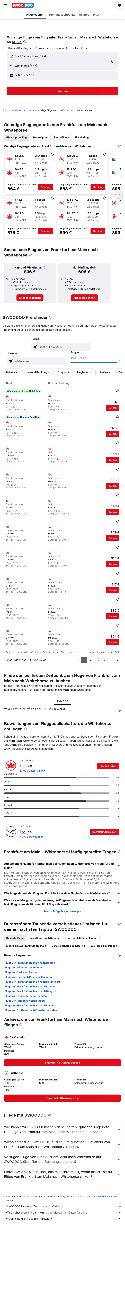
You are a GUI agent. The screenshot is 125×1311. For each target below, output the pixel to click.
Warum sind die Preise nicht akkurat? (64, 1219)
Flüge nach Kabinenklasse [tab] (81, 938)
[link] (29, 297)
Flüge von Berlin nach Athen (21, 972)
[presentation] (24, 41)
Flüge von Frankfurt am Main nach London (30, 1005)
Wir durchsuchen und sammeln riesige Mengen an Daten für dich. (64, 1212)
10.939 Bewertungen (32, 770)
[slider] (119, 362)
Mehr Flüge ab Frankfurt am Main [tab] (26, 945)
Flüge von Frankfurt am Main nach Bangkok (31, 991)
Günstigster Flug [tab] (16, 137)
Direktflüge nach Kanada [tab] (44, 938)
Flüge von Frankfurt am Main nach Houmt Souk (33, 981)
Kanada (32, 110)
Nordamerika (18, 110)
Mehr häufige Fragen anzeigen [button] (62, 911)
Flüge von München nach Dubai (23, 967)
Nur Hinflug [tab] (82, 137)
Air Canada (26, 760)
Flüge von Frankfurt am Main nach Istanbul (30, 986)
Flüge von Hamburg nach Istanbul (25, 1000)
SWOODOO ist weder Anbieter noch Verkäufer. (64, 1206)
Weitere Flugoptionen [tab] (104, 945)
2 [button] (91, 660)
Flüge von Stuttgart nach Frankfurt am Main (31, 1010)
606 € (17, 42)
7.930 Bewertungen (31, 836)
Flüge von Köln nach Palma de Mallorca (28, 977)
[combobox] (20, 48)
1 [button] (84, 660)
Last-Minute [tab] (61, 137)
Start (5, 110)
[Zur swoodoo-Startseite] (23, 5)
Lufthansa (26, 826)
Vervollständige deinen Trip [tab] (68, 945)
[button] (6, 5)
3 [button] (98, 660)
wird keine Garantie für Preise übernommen (95, 1196)
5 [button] (112, 660)
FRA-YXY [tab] (62, 700)
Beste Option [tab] (40, 137)
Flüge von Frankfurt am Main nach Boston (30, 962)
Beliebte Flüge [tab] (15, 938)
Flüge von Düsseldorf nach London (26, 996)
